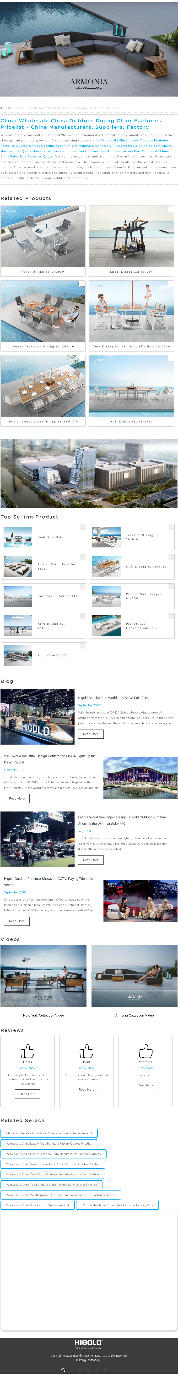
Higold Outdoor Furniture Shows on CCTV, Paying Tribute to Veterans (48, 882)
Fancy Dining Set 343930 (43, 271)
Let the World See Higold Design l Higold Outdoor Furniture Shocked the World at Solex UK (122, 820)
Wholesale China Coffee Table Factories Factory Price (117, 1205)
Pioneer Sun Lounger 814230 (144, 596)
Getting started (15, 108)
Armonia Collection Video (134, 1015)
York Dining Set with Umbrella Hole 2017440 (131, 346)
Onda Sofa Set (50, 537)
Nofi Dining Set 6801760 (131, 421)
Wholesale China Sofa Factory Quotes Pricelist (37, 1205)
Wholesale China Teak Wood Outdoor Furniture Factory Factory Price (52, 1175)
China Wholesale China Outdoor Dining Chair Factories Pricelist (76, 108)
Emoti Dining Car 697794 (131, 271)
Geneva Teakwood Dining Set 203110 (43, 346)
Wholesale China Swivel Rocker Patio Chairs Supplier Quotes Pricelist (52, 1164)
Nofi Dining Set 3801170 (59, 596)
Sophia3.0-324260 (53, 655)
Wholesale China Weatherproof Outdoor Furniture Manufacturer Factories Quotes (61, 1195)
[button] (0, 49)
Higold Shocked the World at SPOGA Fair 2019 (113, 698)
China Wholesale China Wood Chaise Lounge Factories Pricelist (49, 1134)
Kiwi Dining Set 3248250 (51, 626)
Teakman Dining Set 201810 (143, 537)
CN (176, 1)
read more (91, 734)
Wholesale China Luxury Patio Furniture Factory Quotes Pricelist (49, 1144)
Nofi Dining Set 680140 (146, 566)
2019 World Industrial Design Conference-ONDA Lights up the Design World (50, 759)
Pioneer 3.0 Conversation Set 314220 (140, 626)
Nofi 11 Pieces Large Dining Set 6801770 (43, 421)
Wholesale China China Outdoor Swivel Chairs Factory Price (94, 151)
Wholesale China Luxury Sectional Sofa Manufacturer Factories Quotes (53, 1154)
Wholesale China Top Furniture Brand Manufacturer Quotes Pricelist (51, 1185)
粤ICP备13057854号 (88, 1360)
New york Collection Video (43, 1015)
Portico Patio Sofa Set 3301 (57, 566)
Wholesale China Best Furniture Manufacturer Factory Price (74, 146)
